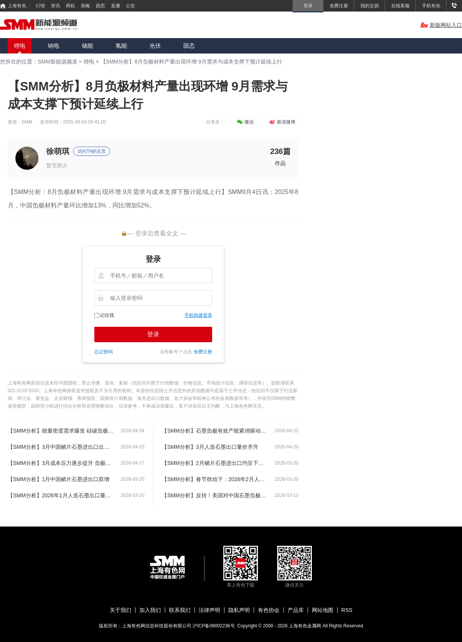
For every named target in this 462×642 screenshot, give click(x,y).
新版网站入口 (441, 25)
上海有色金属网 (305, 626)
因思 (100, 5)
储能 (87, 45)
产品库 (296, 610)
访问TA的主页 (91, 151)
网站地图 (322, 610)
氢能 (121, 45)
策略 (85, 5)
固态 (189, 45)
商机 (70, 5)
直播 (115, 5)
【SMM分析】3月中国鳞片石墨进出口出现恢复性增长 (61, 447)
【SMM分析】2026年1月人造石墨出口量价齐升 (61, 495)
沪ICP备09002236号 (213, 626)
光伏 (155, 45)
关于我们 (120, 610)
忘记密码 (103, 351)
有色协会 (269, 610)
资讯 (55, 5)
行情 (40, 5)
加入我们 (150, 610)
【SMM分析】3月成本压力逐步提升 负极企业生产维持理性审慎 (61, 463)
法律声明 (209, 610)
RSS (347, 610)
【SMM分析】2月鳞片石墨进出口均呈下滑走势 (215, 463)
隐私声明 (239, 610)
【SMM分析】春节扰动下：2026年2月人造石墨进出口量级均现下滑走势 (215, 479)
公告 (130, 5)
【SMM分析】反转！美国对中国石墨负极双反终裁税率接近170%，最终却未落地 (215, 495)
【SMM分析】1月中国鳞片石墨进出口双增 (58, 479)
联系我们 (180, 610)
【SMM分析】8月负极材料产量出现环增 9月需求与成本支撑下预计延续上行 (191, 62)
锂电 (19, 45)
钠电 (53, 45)
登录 (153, 334)
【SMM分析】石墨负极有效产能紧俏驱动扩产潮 (215, 431)
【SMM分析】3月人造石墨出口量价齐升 (210, 447)
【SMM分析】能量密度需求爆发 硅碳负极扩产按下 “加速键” (61, 431)
